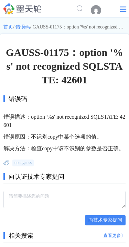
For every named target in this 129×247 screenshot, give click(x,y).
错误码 (22, 27)
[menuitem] (99, 10)
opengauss (23, 162)
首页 (8, 27)
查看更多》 (114, 235)
